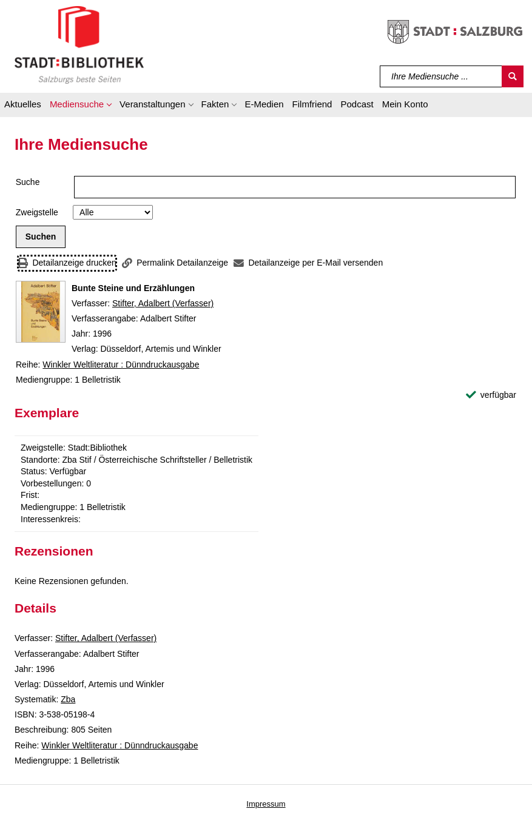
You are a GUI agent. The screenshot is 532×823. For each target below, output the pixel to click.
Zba (68, 699)
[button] (80, 106)
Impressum (265, 803)
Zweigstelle (37, 212)
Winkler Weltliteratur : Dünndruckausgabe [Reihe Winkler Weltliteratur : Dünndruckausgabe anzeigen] (120, 364)
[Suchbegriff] (441, 76)
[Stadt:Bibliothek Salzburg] (79, 44)
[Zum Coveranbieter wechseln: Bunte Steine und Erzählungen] (41, 312)
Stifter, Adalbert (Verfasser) (163, 303)
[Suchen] (513, 76)
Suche (28, 182)
